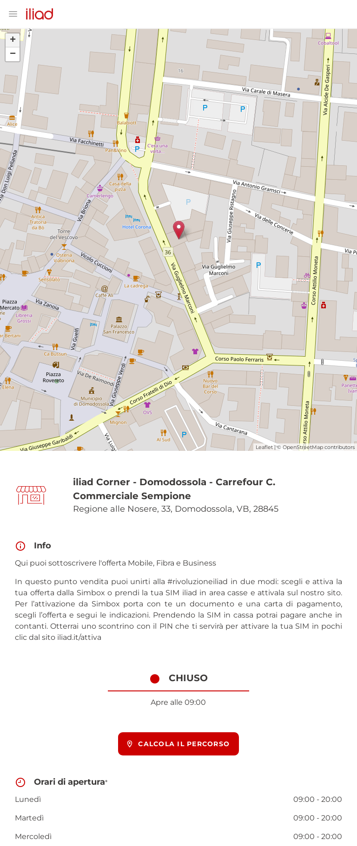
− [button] (13, 54)
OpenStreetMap (303, 447)
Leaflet (264, 447)
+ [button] (13, 40)
